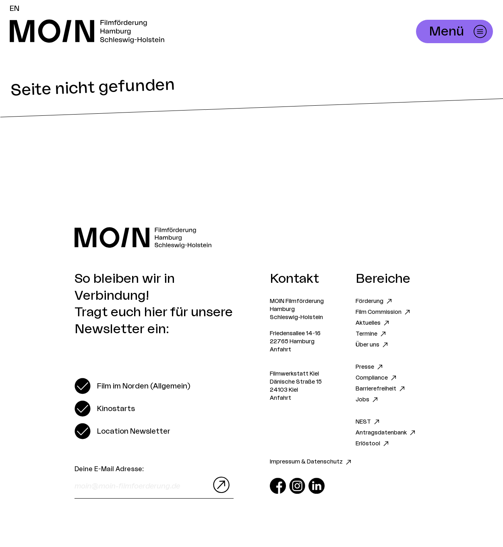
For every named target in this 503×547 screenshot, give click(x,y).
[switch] (132, 386)
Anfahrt (280, 350)
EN (14, 8)
